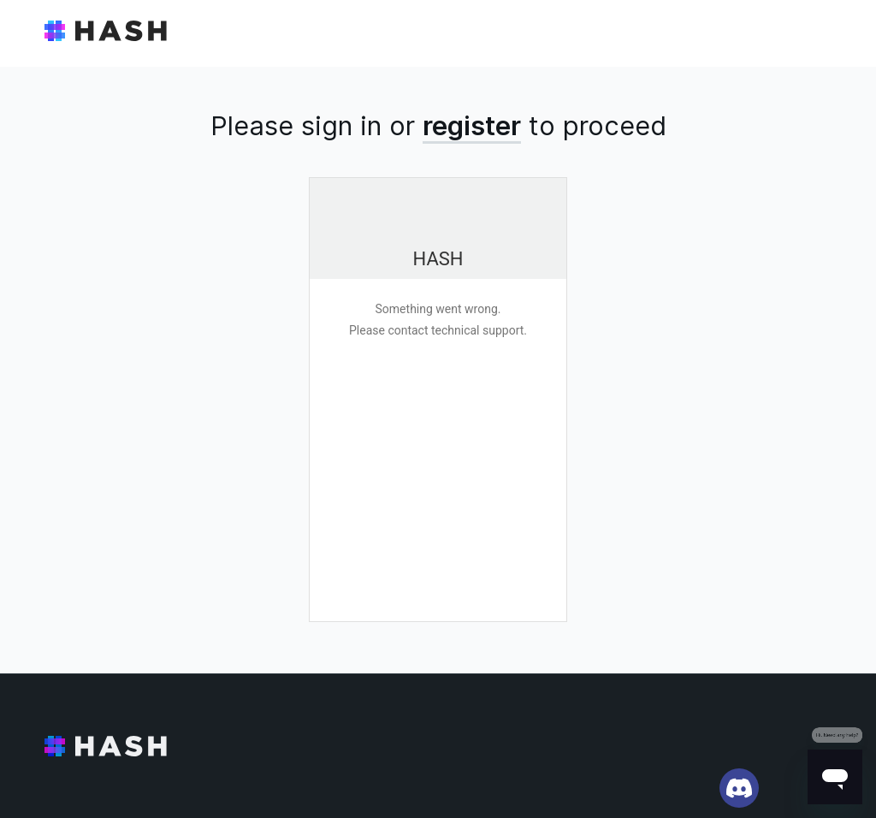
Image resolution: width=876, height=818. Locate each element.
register (472, 125)
